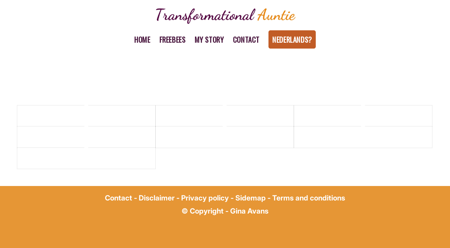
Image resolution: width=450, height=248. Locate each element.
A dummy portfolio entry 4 (331, 115)
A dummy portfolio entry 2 (193, 115)
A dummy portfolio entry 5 (54, 136)
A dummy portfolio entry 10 (332, 136)
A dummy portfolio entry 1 (54, 115)
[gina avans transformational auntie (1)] (224, 15)
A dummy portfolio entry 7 (193, 136)
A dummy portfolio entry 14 (56, 158)
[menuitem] (142, 39)
